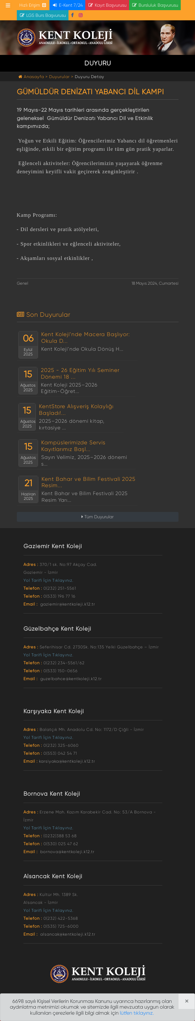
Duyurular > (61, 76)
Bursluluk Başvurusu (155, 5)
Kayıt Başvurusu (107, 5)
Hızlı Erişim (33, 5)
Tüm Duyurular (97, 516)
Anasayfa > (33, 76)
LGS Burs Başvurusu (42, 15)
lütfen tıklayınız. (137, 1013)
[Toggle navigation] (8, 5)
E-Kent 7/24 (67, 5)
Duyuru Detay (89, 76)
